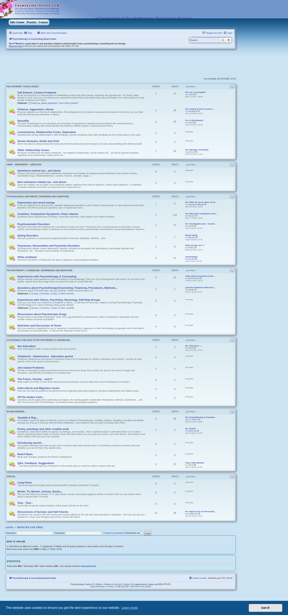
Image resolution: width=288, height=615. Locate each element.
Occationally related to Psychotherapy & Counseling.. (39, 340)
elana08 (191, 237)
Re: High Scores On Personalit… (200, 511)
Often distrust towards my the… (200, 276)
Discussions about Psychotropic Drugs (42, 314)
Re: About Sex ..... (193, 346)
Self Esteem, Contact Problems (36, 92)
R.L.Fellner (193, 419)
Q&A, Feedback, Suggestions (35, 463)
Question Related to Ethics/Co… (200, 287)
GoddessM (193, 514)
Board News (25, 454)
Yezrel (190, 226)
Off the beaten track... (30, 397)
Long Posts (24, 482)
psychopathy (191, 257)
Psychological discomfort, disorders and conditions (38, 196)
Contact (43, 22)
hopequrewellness (196, 204)
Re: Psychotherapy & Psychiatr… (201, 417)
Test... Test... (25, 502)
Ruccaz (191, 216)
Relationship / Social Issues (23, 86)
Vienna (117, 584)
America (44, 294)
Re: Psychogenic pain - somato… (201, 224)
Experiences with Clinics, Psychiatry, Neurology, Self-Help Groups (58, 299)
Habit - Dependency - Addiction (24, 165)
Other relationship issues (33, 150)
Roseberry (192, 111)
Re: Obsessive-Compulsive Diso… (201, 213)
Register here (15, 46)
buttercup (192, 431)
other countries (66, 294)
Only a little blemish (194, 463)
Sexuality (23, 120)
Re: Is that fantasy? (194, 120)
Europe (33, 294)
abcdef (191, 290)
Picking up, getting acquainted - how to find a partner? (53, 103)
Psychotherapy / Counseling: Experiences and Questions (39, 270)
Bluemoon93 (193, 278)
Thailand (126, 584)
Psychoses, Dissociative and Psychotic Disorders (48, 245)
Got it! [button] (265, 607)
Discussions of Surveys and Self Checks (42, 511)
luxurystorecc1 (88, 566)
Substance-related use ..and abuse (39, 170)
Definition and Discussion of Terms (39, 325)
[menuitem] (28, 33)
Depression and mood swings (36, 202)
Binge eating (191, 235)
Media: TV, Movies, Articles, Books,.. (40, 491)
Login (9, 527)
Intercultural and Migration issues (38, 388)
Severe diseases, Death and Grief (38, 141)
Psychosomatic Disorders (33, 224)
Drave (190, 122)
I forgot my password (113, 533)
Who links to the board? (140, 586)
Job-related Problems (30, 367)
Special (11, 476)
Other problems (27, 257)
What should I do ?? (194, 245)
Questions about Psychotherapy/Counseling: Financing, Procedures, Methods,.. (67, 287)
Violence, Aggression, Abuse (35, 109)
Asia (54, 294)
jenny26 (191, 152)
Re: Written (190, 429)
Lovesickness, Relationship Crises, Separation (46, 132)
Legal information (97, 586)
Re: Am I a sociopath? (195, 92)
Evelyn (191, 247)
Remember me (134, 533)
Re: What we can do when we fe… (201, 202)
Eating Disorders (28, 235)
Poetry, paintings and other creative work (43, 429)
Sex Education (26, 346)
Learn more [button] (129, 607)
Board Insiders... (16, 412)
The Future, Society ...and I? (35, 379)
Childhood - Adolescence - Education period (45, 356)
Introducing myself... (30, 442)
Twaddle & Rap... (27, 417)
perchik (191, 259)
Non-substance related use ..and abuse (41, 182)
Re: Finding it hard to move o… (200, 109)
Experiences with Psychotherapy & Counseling (46, 276)
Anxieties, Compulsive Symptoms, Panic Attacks (47, 213)
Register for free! (30, 527)
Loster (190, 94)
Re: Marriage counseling (196, 150)
